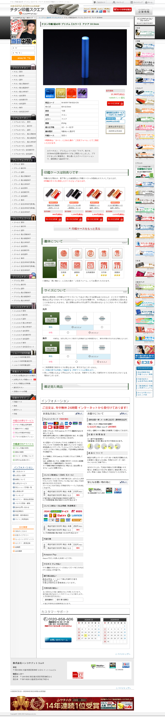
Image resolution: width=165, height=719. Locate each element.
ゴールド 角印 (19, 258)
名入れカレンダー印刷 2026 (144, 287)
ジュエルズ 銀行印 (21, 315)
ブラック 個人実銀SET (22, 176)
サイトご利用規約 (22, 519)
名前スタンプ (144, 128)
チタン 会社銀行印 (21, 100)
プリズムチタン (20, 277)
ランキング (19, 495)
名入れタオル (144, 304)
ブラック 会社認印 (21, 196)
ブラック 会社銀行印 (21, 192)
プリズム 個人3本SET (22, 300)
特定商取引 (19, 511)
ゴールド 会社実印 (21, 246)
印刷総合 (144, 172)
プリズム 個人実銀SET (22, 292)
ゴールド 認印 (19, 230)
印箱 (15, 414)
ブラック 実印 (19, 164)
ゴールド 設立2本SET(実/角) (24, 262)
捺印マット (18, 410)
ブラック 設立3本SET (22, 212)
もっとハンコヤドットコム (25, 539)
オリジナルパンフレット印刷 (144, 227)
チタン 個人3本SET (21, 92)
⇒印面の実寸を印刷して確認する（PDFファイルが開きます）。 (70, 370)
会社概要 (18, 551)
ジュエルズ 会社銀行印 (22, 335)
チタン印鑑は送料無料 (23, 425)
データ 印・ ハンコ (144, 119)
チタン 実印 (18, 72)
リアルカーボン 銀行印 (23, 126)
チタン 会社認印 (20, 104)
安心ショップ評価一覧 (23, 487)
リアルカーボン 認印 (22, 130)
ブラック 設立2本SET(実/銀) (24, 208)
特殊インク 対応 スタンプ (144, 155)
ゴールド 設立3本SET (22, 270)
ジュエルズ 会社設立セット (24, 347)
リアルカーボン (20, 118)
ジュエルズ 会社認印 (21, 339)
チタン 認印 (18, 80)
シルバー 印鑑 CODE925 (144, 72)
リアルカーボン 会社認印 (23, 154)
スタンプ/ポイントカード (144, 201)
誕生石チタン (19, 387)
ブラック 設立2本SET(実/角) (24, 204)
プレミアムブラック (23, 160)
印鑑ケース (18, 402)
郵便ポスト (144, 274)
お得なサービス (21, 483)
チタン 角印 (18, 108)
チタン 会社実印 (20, 96)
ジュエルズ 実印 (20, 311)
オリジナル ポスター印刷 (144, 218)
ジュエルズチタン (22, 307)
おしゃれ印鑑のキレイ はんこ (144, 55)
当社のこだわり (21, 531)
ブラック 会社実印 (21, 188)
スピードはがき (144, 253)
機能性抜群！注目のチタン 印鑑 (144, 46)
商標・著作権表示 (22, 515)
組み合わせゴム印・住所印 (144, 110)
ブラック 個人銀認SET (22, 180)
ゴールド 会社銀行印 (21, 250)
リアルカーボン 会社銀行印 (24, 150)
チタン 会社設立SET (21, 112)
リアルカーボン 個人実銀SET (25, 134)
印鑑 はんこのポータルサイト (144, 33)
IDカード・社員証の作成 (144, 210)
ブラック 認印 (19, 172)
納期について (20, 479)
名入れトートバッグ (144, 296)
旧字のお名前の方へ (22, 460)
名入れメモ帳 (144, 313)
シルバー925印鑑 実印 (22, 357)
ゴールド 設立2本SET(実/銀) (24, 266)
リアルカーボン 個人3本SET (25, 142)
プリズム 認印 (19, 289)
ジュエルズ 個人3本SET (23, 327)
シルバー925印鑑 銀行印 (23, 361)
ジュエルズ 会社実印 (21, 331)
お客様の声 (19, 491)
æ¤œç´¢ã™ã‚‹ (23, 58)
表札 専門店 (144, 266)
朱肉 (15, 406)
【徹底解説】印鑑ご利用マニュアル (145, 387)
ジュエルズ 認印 (20, 319)
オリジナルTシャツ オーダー (144, 236)
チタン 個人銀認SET (21, 88)
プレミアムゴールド (23, 218)
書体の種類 (19, 452)
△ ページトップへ (122, 654)
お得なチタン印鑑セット (25, 379)
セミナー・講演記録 (22, 543)
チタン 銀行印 (19, 76)
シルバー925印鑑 (21, 353)
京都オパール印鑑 (20, 391)
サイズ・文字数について (24, 456)
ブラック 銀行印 (20, 168)
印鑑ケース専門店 (144, 80)
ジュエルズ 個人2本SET (23, 323)
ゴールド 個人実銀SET (22, 234)
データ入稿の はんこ (144, 147)
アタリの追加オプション (24, 437)
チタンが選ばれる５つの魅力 (24, 375)
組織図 (17, 547)
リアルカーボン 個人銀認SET (25, 138)
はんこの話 (145, 394)
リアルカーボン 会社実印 (23, 146)
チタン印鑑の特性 (22, 448)
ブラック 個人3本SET (22, 184)
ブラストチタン (20, 68)
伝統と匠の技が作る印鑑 (144, 63)
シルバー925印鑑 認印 (22, 365)
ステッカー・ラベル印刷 (144, 244)
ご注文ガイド (20, 471)
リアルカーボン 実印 (22, 122)
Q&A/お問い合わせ (22, 507)
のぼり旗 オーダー (144, 330)
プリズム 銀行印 (20, 285)
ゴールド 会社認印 (21, 254)
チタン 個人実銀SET (21, 84)
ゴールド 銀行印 (20, 226)
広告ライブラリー (22, 535)
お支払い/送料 (20, 475)
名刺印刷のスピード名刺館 (144, 184)
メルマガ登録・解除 (22, 503)
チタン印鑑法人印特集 (22, 383)
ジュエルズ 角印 (20, 343)
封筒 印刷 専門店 (144, 193)
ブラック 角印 (19, 200)
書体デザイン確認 (22, 429)
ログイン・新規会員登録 (24, 499)
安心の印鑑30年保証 (22, 433)
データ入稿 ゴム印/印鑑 (144, 102)
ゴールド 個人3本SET (22, 242)
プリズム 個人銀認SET (22, 296)
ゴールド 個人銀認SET (22, 238)
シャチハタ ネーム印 (144, 93)
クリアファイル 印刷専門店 (144, 321)
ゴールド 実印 (19, 222)
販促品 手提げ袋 (144, 339)
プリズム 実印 (19, 281)
